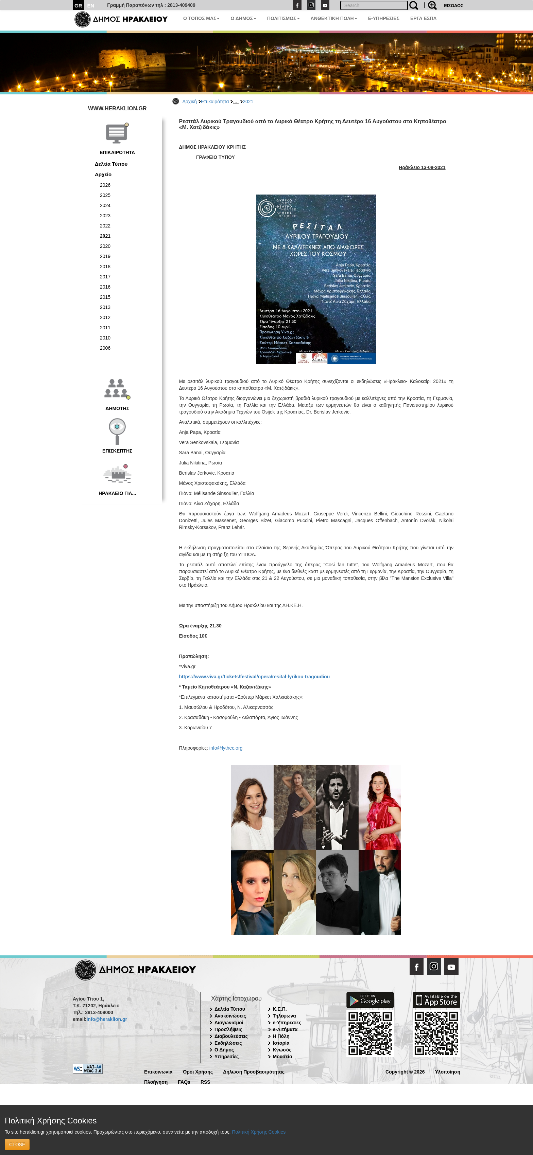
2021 (248, 101)
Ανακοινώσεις (230, 1016)
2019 (105, 256)
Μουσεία (282, 1056)
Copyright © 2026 (405, 1071)
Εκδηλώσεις (228, 1043)
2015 (105, 297)
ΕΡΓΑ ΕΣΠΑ (423, 18)
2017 (105, 276)
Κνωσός (282, 1049)
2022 (105, 225)
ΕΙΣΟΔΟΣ (453, 5)
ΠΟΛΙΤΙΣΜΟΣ (283, 18)
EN (90, 5)
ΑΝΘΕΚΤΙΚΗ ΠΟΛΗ (334, 18)
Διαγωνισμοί (228, 1022)
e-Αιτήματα (285, 1029)
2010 (105, 338)
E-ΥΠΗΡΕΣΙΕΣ (383, 18)
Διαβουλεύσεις (231, 1036)
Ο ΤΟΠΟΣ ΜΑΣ (201, 18)
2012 (105, 317)
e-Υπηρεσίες (287, 1022)
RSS (205, 1081)
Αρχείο (103, 174)
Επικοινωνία (158, 1071)
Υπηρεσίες (226, 1056)
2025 (105, 195)
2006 (105, 348)
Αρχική (190, 101)
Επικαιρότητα (215, 101)
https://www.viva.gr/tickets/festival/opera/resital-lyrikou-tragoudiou (254, 676)
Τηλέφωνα (284, 1016)
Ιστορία (281, 1043)
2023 (105, 215)
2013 (105, 307)
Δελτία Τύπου (111, 164)
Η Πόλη (281, 1036)
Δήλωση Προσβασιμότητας (254, 1071)
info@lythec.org (225, 748)
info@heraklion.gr (106, 1019)
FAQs (184, 1081)
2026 (105, 185)
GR (78, 5)
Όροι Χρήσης (198, 1071)
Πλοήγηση (156, 1081)
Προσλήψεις (228, 1029)
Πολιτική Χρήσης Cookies (259, 1132)
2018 (105, 266)
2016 (105, 287)
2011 (105, 327)
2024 (105, 205)
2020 (105, 246)
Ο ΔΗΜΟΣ (243, 18)
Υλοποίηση (447, 1071)
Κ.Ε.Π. (280, 1009)
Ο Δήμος (224, 1049)
